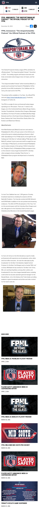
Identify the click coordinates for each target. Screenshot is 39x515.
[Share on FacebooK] (31, 26)
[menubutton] (36, 2)
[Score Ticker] (19, 9)
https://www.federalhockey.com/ (16, 97)
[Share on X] (35, 26)
